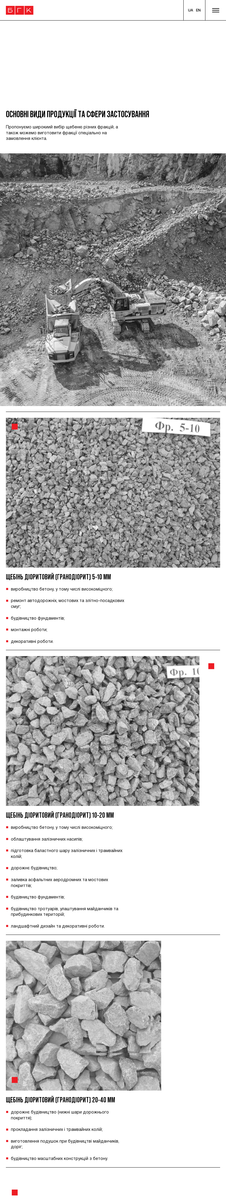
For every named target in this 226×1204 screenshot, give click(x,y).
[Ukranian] (191, 10)
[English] (198, 10)
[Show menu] (215, 10)
